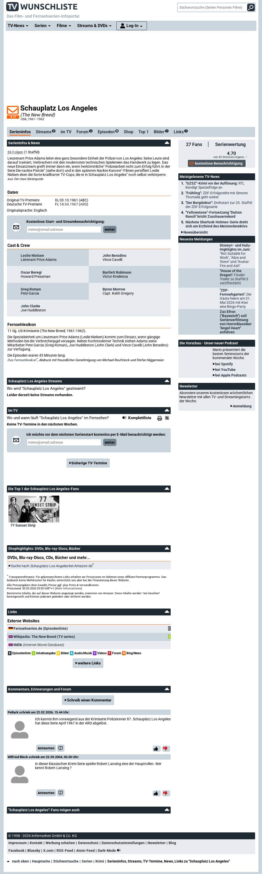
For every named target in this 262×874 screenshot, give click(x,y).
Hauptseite (41, 861)
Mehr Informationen (68, 588)
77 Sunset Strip (23, 525)
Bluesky (33, 850)
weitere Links (89, 663)
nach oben (18, 861)
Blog (172, 843)
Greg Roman (31, 289)
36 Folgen (15, 152)
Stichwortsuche (66, 861)
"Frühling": (216, 195)
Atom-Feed (85, 850)
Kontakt (36, 843)
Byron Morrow (114, 289)
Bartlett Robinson (117, 272)
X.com (48, 850)
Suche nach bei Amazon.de (51, 566)
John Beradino (114, 255)
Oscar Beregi (31, 272)
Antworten (46, 748)
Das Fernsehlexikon (21, 360)
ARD (83, 204)
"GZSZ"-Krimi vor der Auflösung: (215, 185)
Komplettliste (139, 418)
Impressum (17, 843)
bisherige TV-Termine (89, 463)
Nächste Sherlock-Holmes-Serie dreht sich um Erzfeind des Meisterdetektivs (216, 224)
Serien (87, 861)
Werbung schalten (60, 843)
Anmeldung (242, 406)
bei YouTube (225, 370)
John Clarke (30, 306)
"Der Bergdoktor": (218, 205)
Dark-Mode (110, 850)
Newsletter (157, 843)
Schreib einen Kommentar (89, 700)
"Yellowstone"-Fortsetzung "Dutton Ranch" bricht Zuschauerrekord (213, 214)
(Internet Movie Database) (39, 645)
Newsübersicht (195, 232)
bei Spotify (224, 364)
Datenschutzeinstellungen (123, 843)
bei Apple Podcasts (230, 375)
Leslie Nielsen (32, 255)
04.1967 (71, 204)
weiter (110, 229)
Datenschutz (88, 843)
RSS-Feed (65, 850)
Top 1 (143, 131)
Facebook (16, 850)
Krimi (99, 861)
